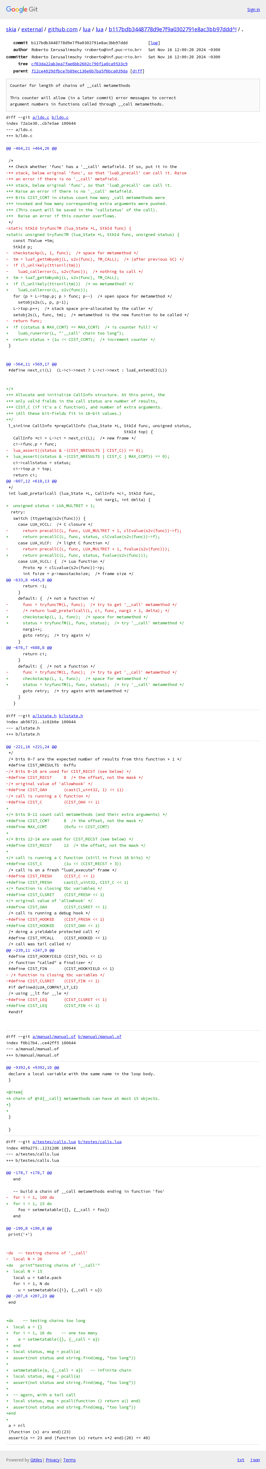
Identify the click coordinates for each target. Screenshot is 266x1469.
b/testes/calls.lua (100, 1141)
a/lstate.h (44, 715)
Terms (69, 1460)
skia (11, 29)
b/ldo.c (60, 117)
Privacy (53, 1460)
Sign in (253, 9)
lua (87, 29)
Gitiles (36, 1460)
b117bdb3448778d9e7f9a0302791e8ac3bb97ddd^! (173, 29)
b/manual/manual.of (100, 1036)
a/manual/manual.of (54, 1036)
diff (137, 71)
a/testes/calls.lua (54, 1141)
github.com (63, 29)
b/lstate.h (71, 715)
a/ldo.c (40, 117)
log (154, 42)
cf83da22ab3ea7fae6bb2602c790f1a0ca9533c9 (79, 63)
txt (240, 1459)
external (32, 29)
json (255, 1459)
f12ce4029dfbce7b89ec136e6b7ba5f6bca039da (79, 71)
